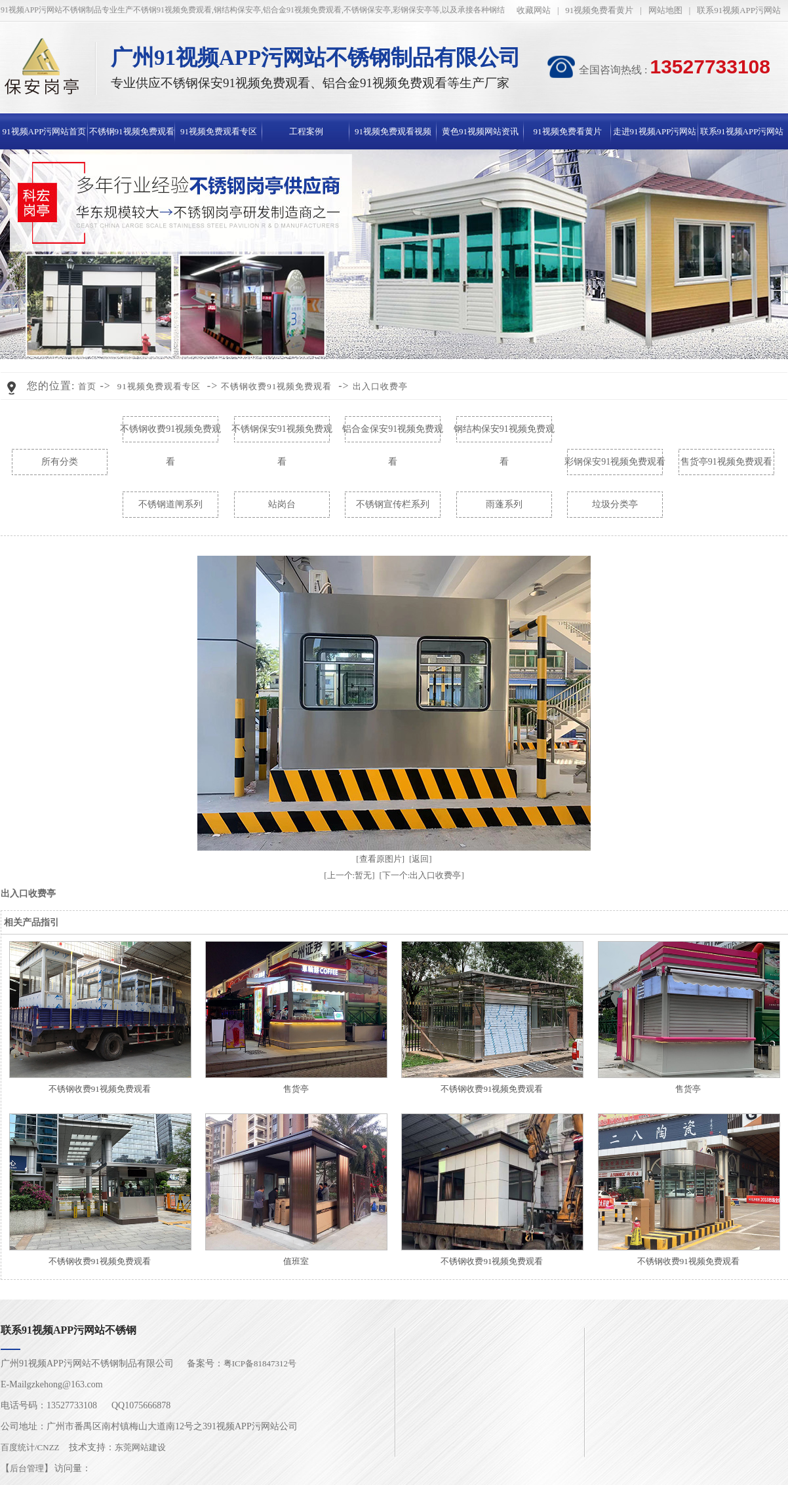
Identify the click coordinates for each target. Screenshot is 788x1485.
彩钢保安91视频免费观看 (614, 462)
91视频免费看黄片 (599, 10)
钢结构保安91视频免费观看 (504, 435)
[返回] (420, 859)
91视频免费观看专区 (218, 131)
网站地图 (665, 10)
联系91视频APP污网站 (739, 10)
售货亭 (296, 1089)
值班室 (296, 1261)
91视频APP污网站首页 (45, 131)
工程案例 (306, 131)
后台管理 (27, 1468)
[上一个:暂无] (349, 875)
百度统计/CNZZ (30, 1447)
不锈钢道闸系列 (170, 504)
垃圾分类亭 (615, 504)
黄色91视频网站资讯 (480, 131)
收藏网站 (534, 10)
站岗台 (282, 504)
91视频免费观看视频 (393, 131)
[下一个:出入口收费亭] (422, 875)
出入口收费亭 (380, 386)
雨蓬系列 (504, 504)
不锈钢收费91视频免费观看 (276, 386)
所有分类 (59, 462)
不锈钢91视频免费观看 (131, 131)
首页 (87, 386)
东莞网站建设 (140, 1447)
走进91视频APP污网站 (655, 131)
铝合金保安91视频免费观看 (392, 435)
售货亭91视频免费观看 (726, 462)
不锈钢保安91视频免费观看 (281, 435)
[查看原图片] (380, 859)
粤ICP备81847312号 (260, 1363)
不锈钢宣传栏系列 (392, 504)
